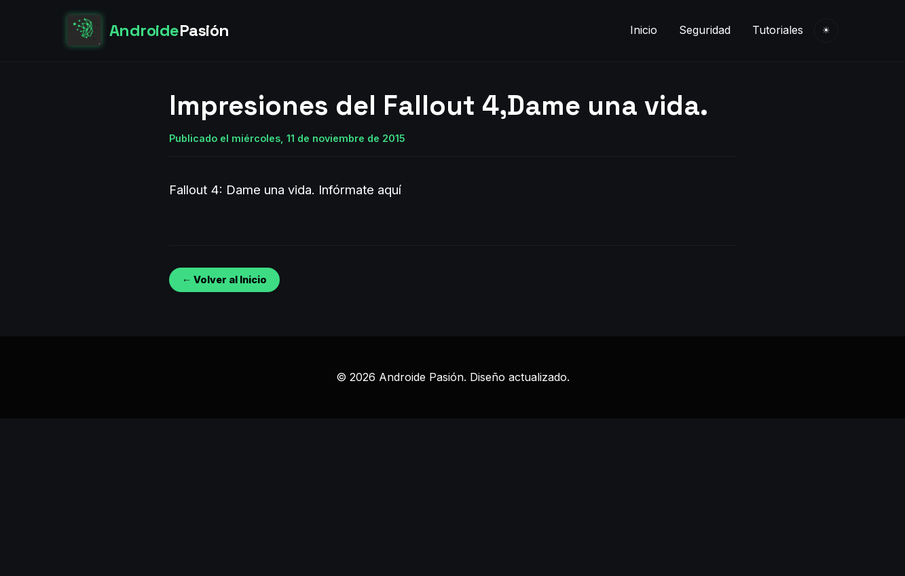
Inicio (643, 30)
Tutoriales (777, 30)
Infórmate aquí (359, 189)
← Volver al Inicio (224, 279)
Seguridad (705, 30)
